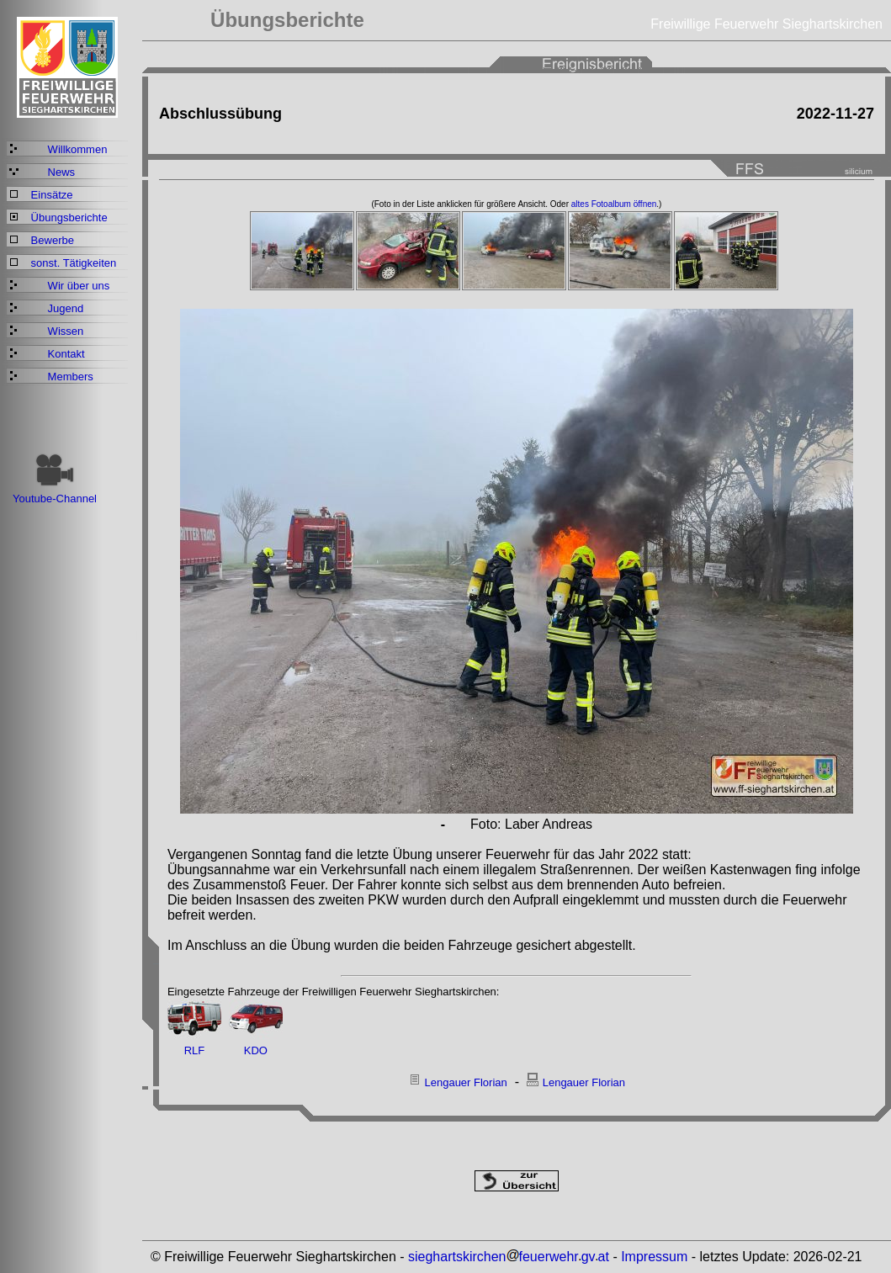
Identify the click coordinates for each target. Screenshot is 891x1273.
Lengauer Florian (465, 1082)
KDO (256, 1050)
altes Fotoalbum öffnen (614, 204)
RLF (194, 1050)
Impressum (654, 1256)
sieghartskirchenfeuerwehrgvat (508, 1256)
